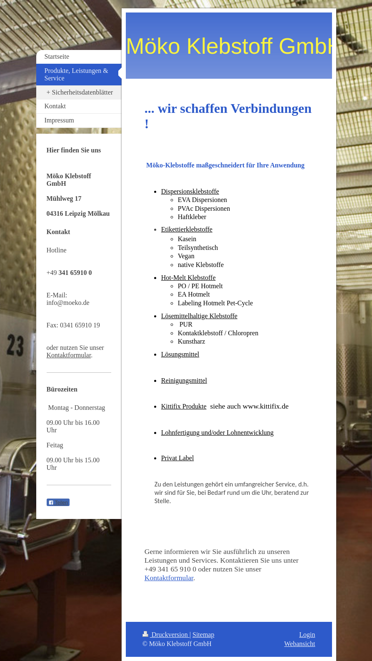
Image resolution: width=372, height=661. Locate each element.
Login (307, 634)
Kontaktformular (169, 578)
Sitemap (203, 634)
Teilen (58, 503)
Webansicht (299, 643)
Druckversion (166, 634)
